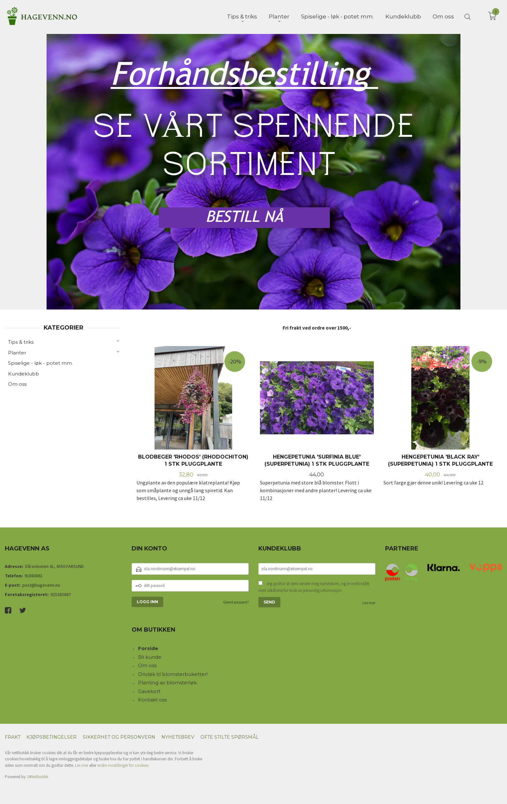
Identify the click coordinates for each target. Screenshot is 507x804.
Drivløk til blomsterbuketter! (173, 673)
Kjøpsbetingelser (52, 736)
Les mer (368, 602)
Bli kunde (149, 656)
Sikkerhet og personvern (119, 736)
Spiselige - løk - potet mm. (40, 362)
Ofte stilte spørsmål (229, 736)
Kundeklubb (23, 373)
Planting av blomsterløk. (168, 682)
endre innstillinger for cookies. (123, 764)
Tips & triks (21, 341)
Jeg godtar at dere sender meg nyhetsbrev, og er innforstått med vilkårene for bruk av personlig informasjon (313, 586)
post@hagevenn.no (41, 584)
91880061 (34, 575)
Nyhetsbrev (177, 736)
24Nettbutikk (37, 776)
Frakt (12, 736)
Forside (148, 648)
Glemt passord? (236, 601)
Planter (17, 352)
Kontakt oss (152, 699)
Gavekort (149, 691)
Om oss (17, 383)
